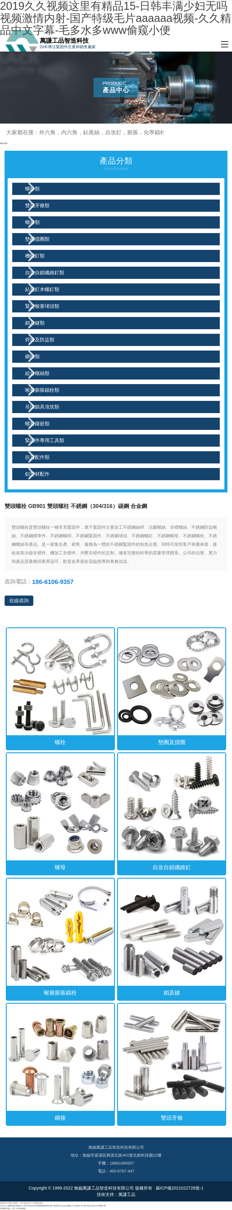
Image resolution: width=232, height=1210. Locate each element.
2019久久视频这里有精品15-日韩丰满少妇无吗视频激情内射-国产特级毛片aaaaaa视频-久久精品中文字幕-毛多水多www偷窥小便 (53, 1206)
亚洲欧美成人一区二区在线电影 (13, 1208)
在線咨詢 (19, 600)
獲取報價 (3, 143)
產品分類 (116, 164)
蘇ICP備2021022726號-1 (179, 1188)
